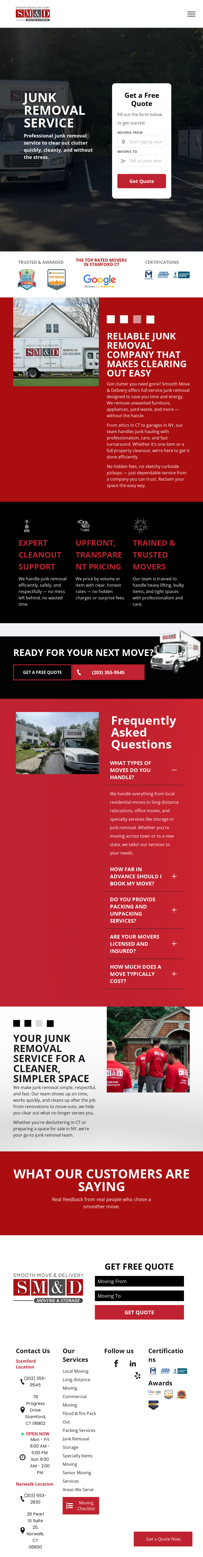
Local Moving (76, 1302)
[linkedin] (132, 1295)
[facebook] (116, 1295)
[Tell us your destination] (141, 161)
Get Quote (142, 181)
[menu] (191, 14)
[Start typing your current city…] (141, 142)
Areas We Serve (78, 1420)
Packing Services (79, 1361)
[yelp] (137, 1307)
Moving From (129, 132)
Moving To (127, 151)
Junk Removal (76, 1369)
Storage (70, 1378)
